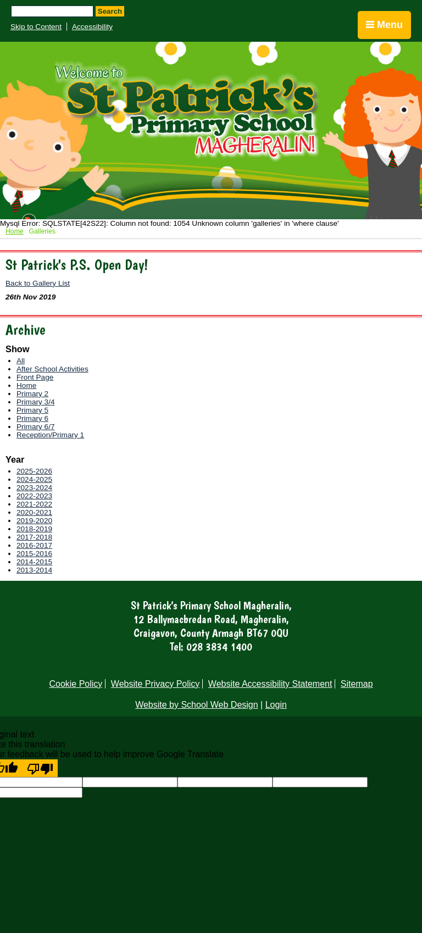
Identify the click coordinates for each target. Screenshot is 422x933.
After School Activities (52, 369)
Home (14, 231)
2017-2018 (34, 537)
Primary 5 (32, 410)
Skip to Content (36, 27)
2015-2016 (34, 553)
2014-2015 (34, 562)
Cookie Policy (75, 683)
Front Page (34, 377)
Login (276, 704)
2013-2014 (34, 570)
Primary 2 (32, 394)
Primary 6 (32, 418)
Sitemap (357, 683)
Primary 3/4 (35, 402)
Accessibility (92, 27)
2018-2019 (34, 529)
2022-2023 (34, 496)
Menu (384, 24)
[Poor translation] (40, 768)
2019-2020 (34, 521)
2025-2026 (34, 471)
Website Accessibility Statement (270, 683)
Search (110, 11)
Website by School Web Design (196, 704)
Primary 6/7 (35, 427)
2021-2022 (34, 504)
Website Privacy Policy (155, 683)
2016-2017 (34, 545)
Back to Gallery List (37, 283)
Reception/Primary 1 (50, 435)
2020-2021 (34, 512)
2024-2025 (34, 479)
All (20, 361)
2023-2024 (34, 488)
